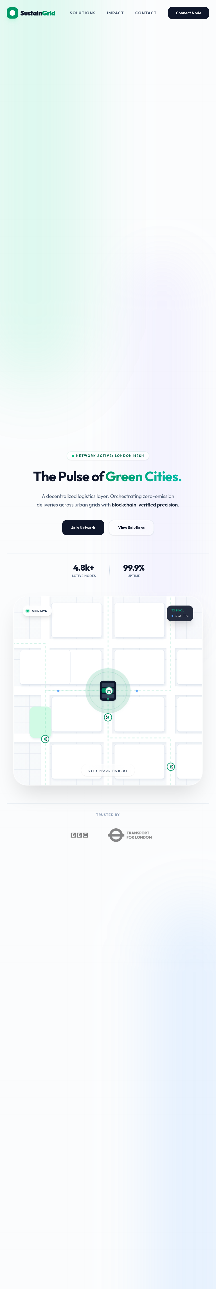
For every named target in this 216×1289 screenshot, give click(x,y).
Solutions (83, 12)
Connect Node (188, 12)
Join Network (83, 527)
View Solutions (131, 527)
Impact (115, 12)
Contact (146, 12)
